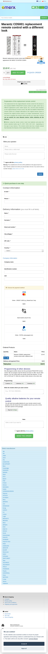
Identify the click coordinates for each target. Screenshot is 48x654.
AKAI (4, 457)
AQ (4, 459)
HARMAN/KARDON (8, 491)
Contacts (7, 599)
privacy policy (18, 162)
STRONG (5, 556)
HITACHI (5, 495)
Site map (7, 615)
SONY (4, 554)
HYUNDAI (5, 497)
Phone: (6, 198)
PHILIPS (5, 537)
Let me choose (33, 639)
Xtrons (4, 581)
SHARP (5, 550)
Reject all (23, 648)
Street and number (10, 227)
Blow (4, 466)
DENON (5, 472)
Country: (7, 248)
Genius (5, 485)
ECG (4, 476)
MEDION (5, 520)
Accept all (24, 644)
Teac (4, 560)
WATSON (5, 577)
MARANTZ (6, 518)
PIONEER (5, 539)
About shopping (9, 617)
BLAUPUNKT (6, 464)
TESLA (5, 566)
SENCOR (5, 548)
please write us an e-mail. (18, 168)
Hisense (5, 493)
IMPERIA (5, 501)
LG (3, 512)
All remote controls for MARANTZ (37, 92)
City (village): (8, 234)
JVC (4, 504)
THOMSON (6, 569)
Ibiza (4, 499)
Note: (24, 419)
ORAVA (5, 531)
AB (3, 453)
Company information (10, 258)
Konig (4, 508)
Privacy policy (8, 601)
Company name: (9, 262)
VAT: (5, 276)
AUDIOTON (6, 462)
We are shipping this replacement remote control (34, 57)
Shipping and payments (11, 604)
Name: (6, 213)
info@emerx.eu (7, 1)
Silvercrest (6, 552)
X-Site (4, 579)
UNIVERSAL (6, 573)
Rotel (4, 543)
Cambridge (6, 468)
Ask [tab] (5, 137)
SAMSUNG (6, 546)
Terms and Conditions (10, 602)
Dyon (4, 474)
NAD (4, 527)
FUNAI (4, 483)
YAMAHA (5, 583)
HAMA (4, 489)
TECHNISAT (6, 564)
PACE (4, 533)
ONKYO (5, 529)
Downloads (8, 613)
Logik (4, 516)
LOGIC (5, 514)
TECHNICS (6, 562)
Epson (4, 478)
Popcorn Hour (6, 541)
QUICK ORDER (34, 72)
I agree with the (12, 162)
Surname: (7, 220)
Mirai (4, 522)
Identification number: (10, 269)
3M (3, 451)
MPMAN (5, 525)
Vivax (4, 575)
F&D (4, 480)
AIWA (4, 455)
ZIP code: (7, 241)
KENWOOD (6, 506)
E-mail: (6, 191)
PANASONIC (6, 535)
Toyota (4, 571)
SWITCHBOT (6, 558)
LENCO (5, 510)
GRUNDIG (6, 487)
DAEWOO (5, 470)
